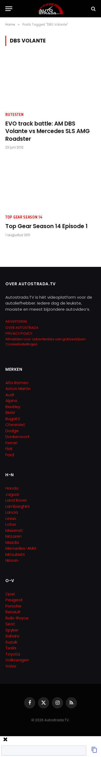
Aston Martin (17, 388)
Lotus (10, 524)
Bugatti (12, 419)
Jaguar (12, 494)
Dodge (12, 431)
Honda (11, 488)
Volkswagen (17, 660)
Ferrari (11, 443)
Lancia (11, 512)
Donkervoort (17, 436)
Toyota (12, 654)
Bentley (12, 406)
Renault (13, 612)
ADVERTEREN (16, 321)
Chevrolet (15, 424)
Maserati (14, 530)
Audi (9, 394)
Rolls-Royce (17, 618)
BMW (10, 412)
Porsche (13, 606)
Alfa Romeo (17, 382)
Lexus (10, 518)
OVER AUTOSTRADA (21, 327)
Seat (10, 624)
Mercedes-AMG (20, 548)
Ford (9, 455)
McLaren (13, 536)
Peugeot (14, 600)
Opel (10, 594)
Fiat (9, 448)
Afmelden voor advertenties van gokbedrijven (45, 339)
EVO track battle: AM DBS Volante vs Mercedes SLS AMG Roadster (47, 131)
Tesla (10, 648)
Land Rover (16, 500)
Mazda (12, 542)
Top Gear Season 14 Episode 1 (46, 226)
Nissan (11, 560)
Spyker (11, 630)
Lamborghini (17, 506)
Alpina (11, 400)
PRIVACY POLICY (18, 333)
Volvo (10, 666)
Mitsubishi (15, 554)
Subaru (12, 636)
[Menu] (8, 9)
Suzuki (11, 642)
